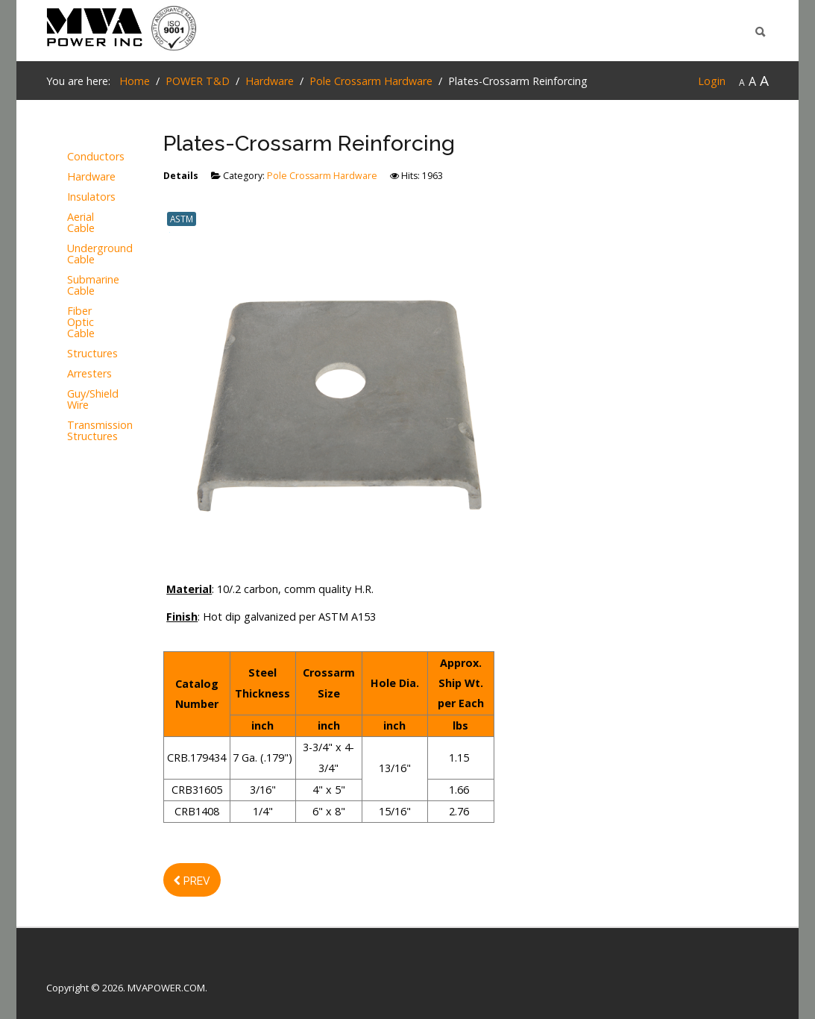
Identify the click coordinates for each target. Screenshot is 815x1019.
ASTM (181, 219)
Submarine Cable (75, 286)
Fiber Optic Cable (75, 322)
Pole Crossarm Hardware (322, 175)
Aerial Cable (75, 223)
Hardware (75, 177)
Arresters (75, 374)
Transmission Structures (75, 431)
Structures (75, 354)
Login (712, 81)
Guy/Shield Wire (75, 400)
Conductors (75, 157)
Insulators (75, 197)
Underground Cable (75, 254)
